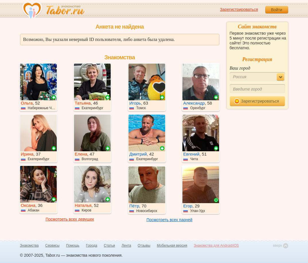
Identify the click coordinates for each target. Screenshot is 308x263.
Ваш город (240, 68)
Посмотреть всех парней (169, 219)
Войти (276, 9)
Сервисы (52, 246)
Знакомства (29, 246)
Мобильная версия (172, 246)
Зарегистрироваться (239, 9)
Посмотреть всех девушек (70, 219)
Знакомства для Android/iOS (216, 246)
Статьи (109, 246)
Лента (126, 246)
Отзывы (144, 246)
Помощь (72, 246)
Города (91, 246)
